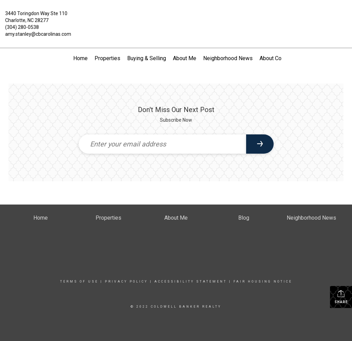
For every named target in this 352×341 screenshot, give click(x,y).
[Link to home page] (175, 18)
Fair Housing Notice (262, 281)
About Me (184, 58)
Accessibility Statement (190, 281)
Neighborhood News (228, 58)
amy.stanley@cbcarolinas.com (38, 34)
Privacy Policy (126, 281)
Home (80, 58)
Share (341, 296)
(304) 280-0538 (22, 27)
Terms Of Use (79, 281)
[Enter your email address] (162, 144)
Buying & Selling (146, 58)
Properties (107, 58)
